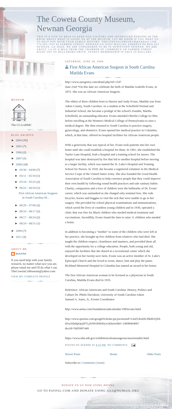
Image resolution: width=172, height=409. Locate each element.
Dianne (21, 253)
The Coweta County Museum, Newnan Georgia (86, 24)
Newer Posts (72, 354)
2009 (19, 230)
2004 (19, 140)
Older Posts (154, 354)
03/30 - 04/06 (28, 169)
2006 (19, 152)
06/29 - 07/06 (28, 205)
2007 (19, 158)
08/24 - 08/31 (28, 223)
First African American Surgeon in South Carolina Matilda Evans (112, 70)
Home (113, 354)
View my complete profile (30, 276)
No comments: (118, 345)
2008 (19, 164)
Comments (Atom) (93, 362)
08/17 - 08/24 (28, 217)
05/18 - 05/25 (28, 181)
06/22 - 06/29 (28, 188)
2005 (19, 146)
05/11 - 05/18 (28, 175)
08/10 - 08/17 (28, 211)
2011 (19, 237)
